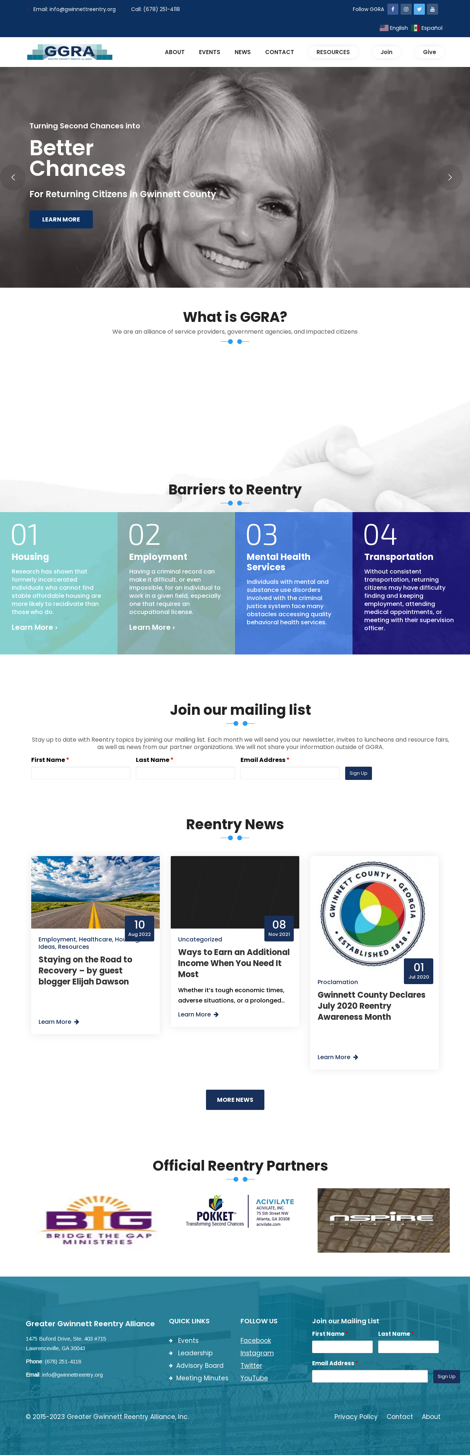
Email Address (265, 760)
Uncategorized (200, 939)
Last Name (155, 760)
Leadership (191, 1353)
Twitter (251, 1365)
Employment (57, 939)
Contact (400, 1416)
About (431, 1416)
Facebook (256, 1340)
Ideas (47, 947)
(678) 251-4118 (63, 1361)
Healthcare (95, 939)
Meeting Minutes (198, 1378)
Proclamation (338, 982)
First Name (50, 760)
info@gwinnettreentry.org (72, 1374)
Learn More (61, 219)
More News (235, 1100)
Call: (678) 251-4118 (152, 9)
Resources (73, 947)
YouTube (254, 1378)
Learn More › (34, 627)
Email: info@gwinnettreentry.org (71, 9)
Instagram (257, 1353)
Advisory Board (196, 1365)
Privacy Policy (356, 1416)
